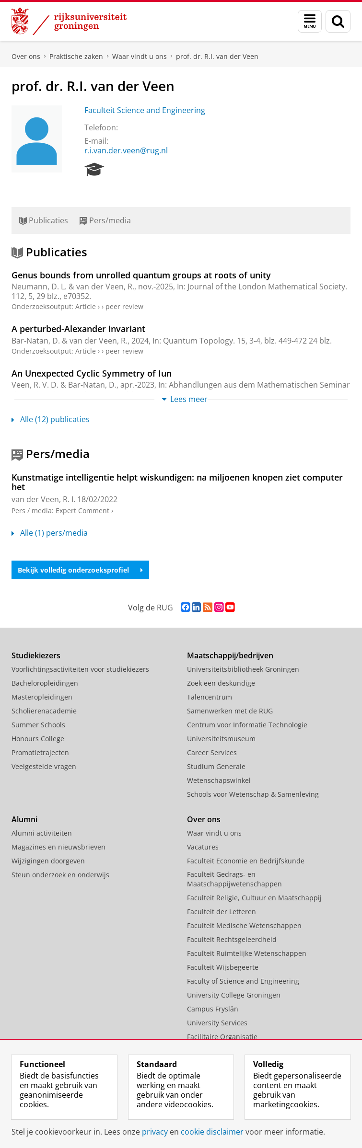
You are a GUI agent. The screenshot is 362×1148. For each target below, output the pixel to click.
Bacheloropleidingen (45, 683)
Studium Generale (216, 766)
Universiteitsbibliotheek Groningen (243, 669)
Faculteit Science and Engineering (144, 110)
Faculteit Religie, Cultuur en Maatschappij (254, 897)
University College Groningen (233, 994)
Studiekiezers (36, 655)
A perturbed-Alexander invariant (78, 328)
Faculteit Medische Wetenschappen (244, 925)
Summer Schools (38, 724)
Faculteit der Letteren (221, 911)
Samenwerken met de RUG (230, 710)
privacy (155, 1131)
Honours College (38, 738)
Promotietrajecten (40, 752)
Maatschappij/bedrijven (230, 655)
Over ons (26, 56)
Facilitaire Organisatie (222, 1036)
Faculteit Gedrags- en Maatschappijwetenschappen (234, 879)
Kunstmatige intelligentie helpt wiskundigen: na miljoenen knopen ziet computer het (177, 482)
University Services (217, 1022)
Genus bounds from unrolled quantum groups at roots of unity (141, 275)
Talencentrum (209, 696)
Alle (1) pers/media (50, 533)
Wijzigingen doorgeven (48, 860)
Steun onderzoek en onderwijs (60, 874)
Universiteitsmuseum (221, 738)
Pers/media (105, 220)
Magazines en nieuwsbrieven (58, 846)
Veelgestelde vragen (44, 766)
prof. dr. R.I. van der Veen (217, 56)
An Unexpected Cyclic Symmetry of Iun (92, 373)
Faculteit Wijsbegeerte (222, 967)
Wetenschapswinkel (219, 780)
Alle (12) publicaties (51, 419)
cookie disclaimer (212, 1131)
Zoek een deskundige (221, 683)
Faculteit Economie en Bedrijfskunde (245, 860)
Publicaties (43, 220)
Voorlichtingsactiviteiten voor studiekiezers (80, 669)
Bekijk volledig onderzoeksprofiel (80, 569)
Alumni (24, 819)
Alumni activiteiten (42, 833)
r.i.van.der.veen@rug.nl (126, 150)
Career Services (212, 752)
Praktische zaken (76, 56)
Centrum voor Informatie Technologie (247, 724)
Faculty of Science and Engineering (243, 981)
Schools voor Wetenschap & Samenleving (253, 794)
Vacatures (203, 846)
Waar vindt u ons (139, 56)
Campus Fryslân (212, 1008)
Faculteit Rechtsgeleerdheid (232, 939)
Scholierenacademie (44, 710)
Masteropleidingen (42, 696)
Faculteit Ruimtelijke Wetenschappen (246, 953)
